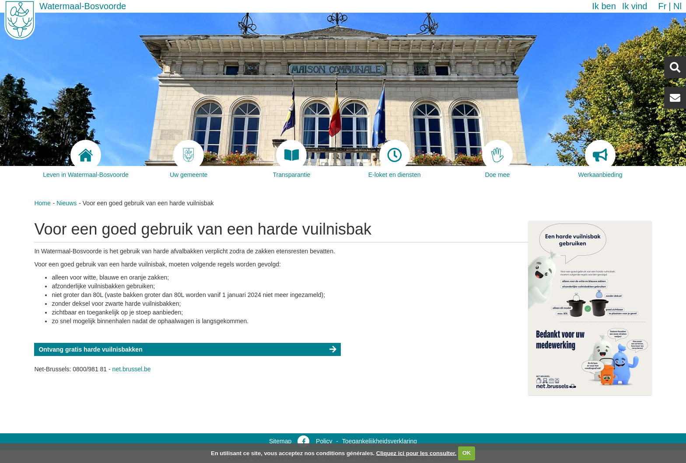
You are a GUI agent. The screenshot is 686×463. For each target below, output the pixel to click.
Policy (324, 441)
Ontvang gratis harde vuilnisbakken (90, 349)
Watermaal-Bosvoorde (82, 6)
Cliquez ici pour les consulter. (416, 452)
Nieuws (66, 203)
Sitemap (280, 441)
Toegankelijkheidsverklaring (379, 441)
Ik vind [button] (635, 6)
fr (662, 6)
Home (42, 203)
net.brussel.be (131, 369)
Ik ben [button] (604, 6)
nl (677, 6)
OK (466, 452)
